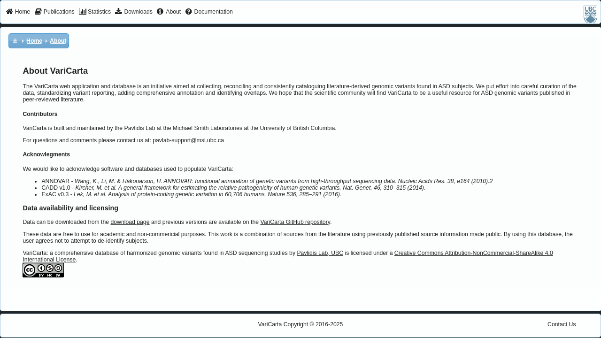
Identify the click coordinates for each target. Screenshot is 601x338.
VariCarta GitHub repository (295, 222)
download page (129, 222)
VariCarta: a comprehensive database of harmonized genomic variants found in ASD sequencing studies (155, 253)
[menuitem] (18, 12)
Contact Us (561, 324)
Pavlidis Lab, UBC (320, 253)
